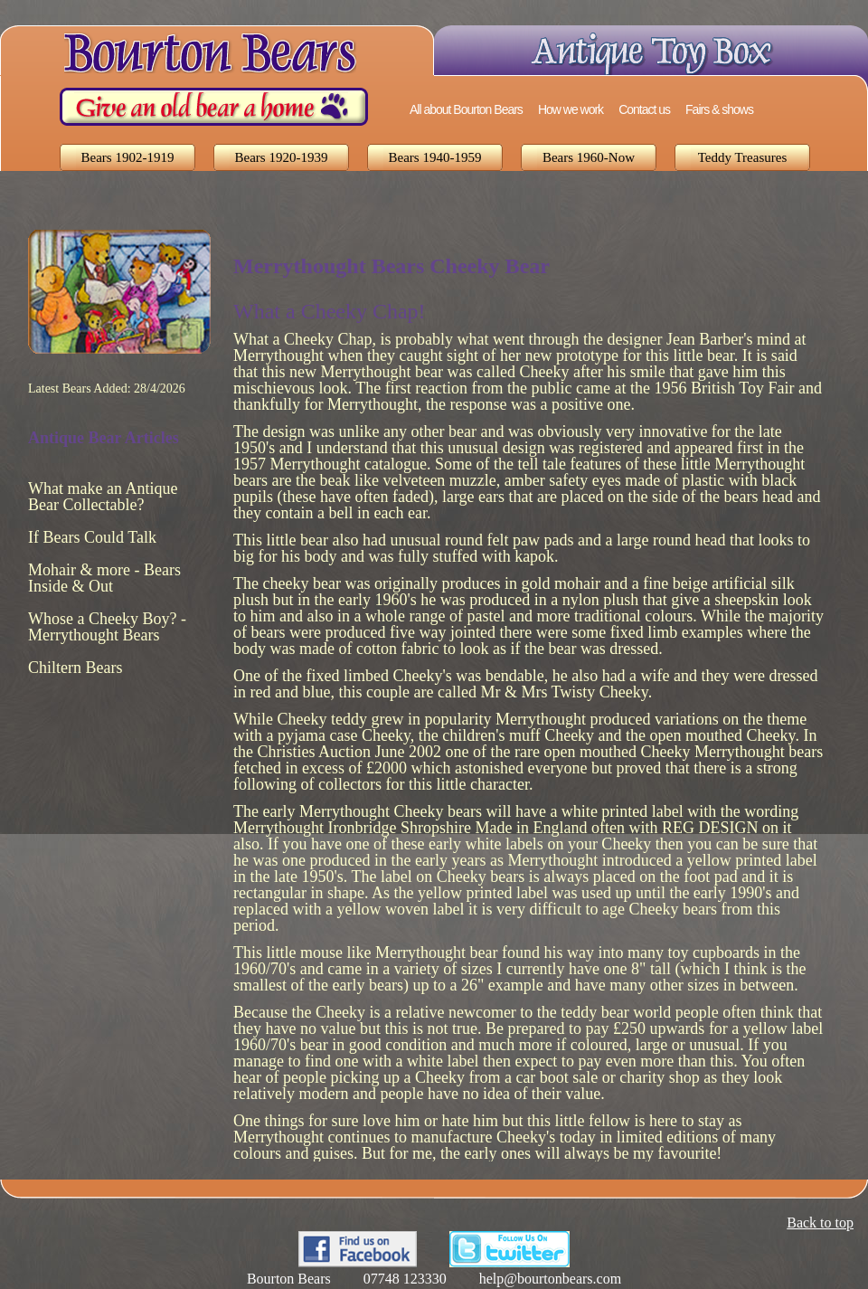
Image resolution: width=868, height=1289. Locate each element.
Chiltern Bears (75, 667)
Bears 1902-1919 (128, 157)
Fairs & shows (719, 109)
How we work (570, 109)
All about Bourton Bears (466, 109)
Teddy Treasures (743, 157)
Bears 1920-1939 (281, 157)
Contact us (644, 109)
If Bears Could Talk (92, 537)
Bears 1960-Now (588, 157)
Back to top (820, 1222)
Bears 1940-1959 (435, 157)
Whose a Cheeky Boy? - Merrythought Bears (107, 627)
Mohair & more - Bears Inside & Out (104, 578)
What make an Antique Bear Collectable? (102, 496)
